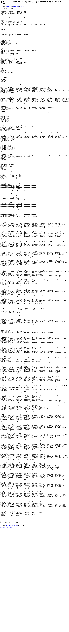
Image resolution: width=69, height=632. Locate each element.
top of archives (16, 6)
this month (22, 6)
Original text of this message (6, 629)
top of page (8, 627)
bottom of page (9, 6)
